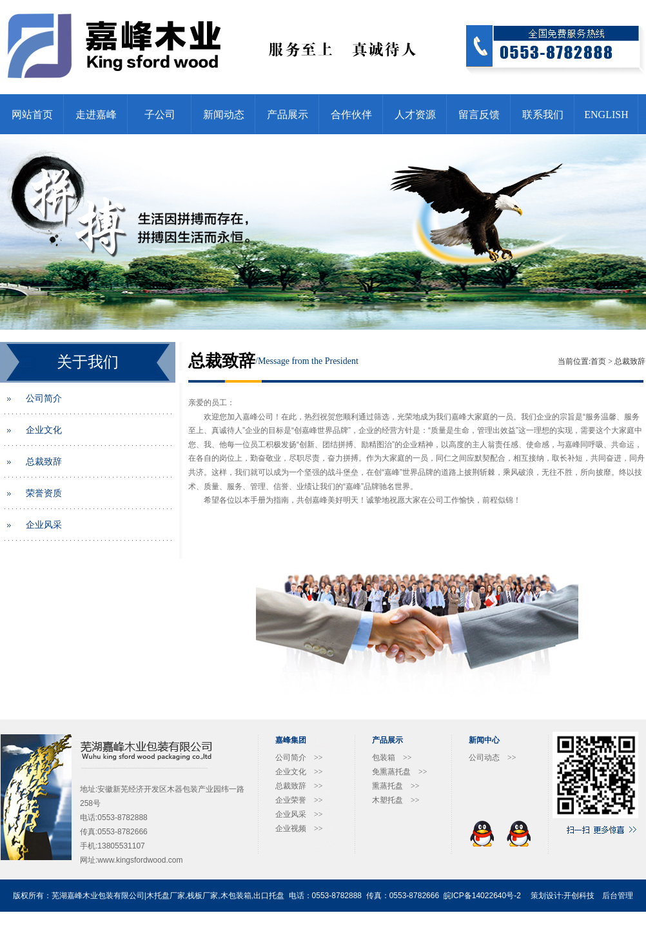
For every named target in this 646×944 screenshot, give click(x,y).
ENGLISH (606, 114)
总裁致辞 (44, 462)
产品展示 (287, 114)
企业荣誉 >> (299, 800)
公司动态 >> (492, 757)
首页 (598, 361)
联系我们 (542, 114)
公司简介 (44, 398)
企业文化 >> (299, 771)
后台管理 (617, 895)
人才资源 (415, 114)
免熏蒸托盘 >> (399, 771)
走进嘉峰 (96, 114)
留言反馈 (479, 114)
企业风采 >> (299, 814)
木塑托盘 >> (396, 800)
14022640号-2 (496, 895)
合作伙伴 (351, 114)
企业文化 (44, 430)
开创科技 (578, 895)
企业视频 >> (299, 828)
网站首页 (32, 114)
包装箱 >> (392, 757)
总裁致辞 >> (299, 785)
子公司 (159, 114)
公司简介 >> (299, 757)
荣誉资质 (44, 493)
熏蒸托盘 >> (396, 785)
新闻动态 (223, 114)
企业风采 (44, 525)
